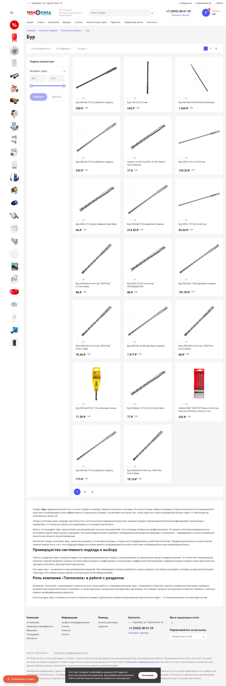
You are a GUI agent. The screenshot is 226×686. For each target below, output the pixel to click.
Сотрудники (33, 634)
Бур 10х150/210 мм (137, 102)
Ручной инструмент (71, 30)
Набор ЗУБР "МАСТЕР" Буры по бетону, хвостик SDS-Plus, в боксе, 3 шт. (199, 409)
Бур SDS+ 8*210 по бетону (192, 161)
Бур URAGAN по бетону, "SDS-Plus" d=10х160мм (93, 285)
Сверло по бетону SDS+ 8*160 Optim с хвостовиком (146, 163)
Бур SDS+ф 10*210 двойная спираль (94, 102)
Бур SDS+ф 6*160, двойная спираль (145, 224)
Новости (66, 630)
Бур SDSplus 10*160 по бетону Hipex (145, 408)
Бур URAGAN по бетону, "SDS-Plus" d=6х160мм (196, 347)
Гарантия (115, 22)
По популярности (40, 48)
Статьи (79, 22)
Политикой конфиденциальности (142, 662)
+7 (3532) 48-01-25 (178, 11)
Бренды (67, 22)
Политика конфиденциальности (71, 653)
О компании (33, 622)
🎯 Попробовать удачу (21, 679)
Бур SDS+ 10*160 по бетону (193, 224)
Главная (31, 30)
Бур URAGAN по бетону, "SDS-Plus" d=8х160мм (144, 471)
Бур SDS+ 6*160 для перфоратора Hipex (96, 224)
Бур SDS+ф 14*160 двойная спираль (94, 470)
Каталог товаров (48, 30)
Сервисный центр (133, 22)
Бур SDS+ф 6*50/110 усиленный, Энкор (96, 408)
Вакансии (32, 630)
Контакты (152, 22)
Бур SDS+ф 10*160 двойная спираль (94, 161)
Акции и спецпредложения (75, 622)
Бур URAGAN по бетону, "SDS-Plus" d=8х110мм (93, 347)
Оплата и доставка (96, 22)
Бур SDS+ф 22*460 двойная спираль (146, 346)
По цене (81, 48)
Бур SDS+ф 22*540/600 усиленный (196, 102)
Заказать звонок (181, 15)
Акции (30, 22)
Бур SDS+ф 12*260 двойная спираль (197, 283)
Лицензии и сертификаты (40, 626)
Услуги (40, 22)
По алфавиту (63, 48)
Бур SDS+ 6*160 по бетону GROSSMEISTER (140, 285)
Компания (53, 22)
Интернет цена (38, 71)
